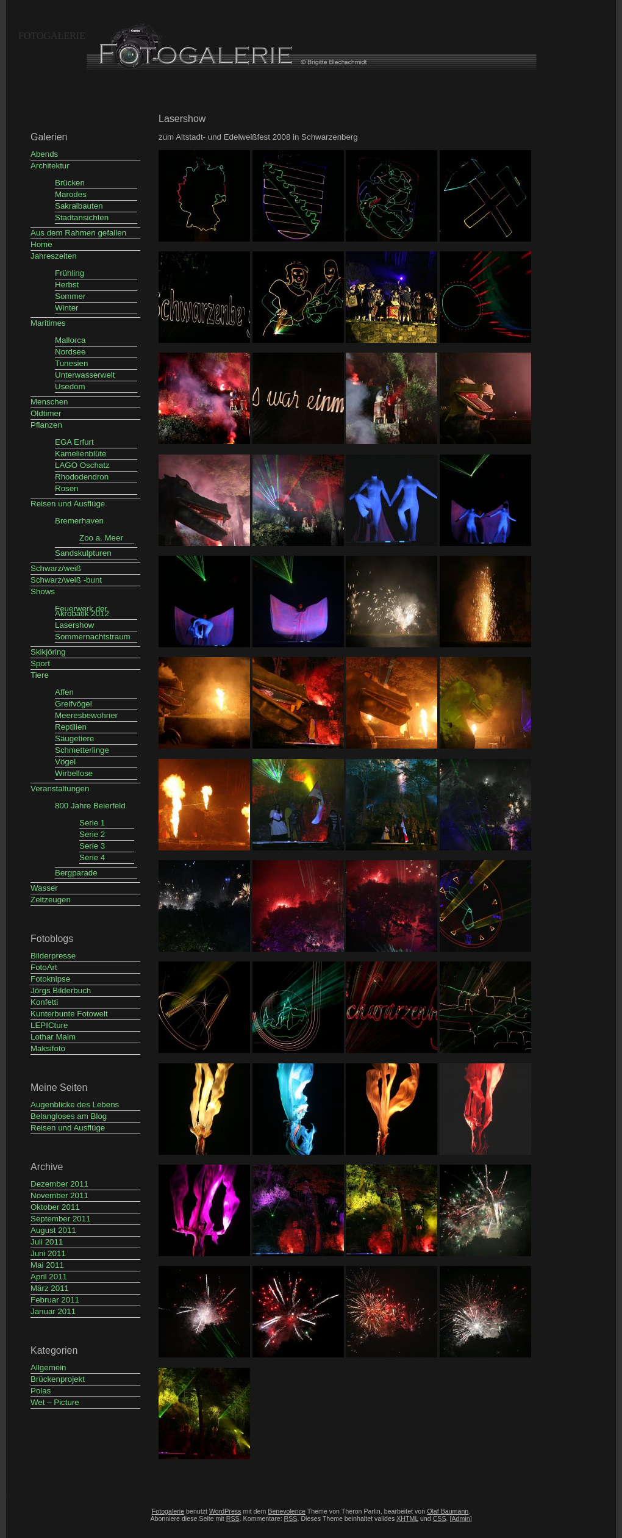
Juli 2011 (46, 1241)
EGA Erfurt (74, 442)
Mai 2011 (47, 1265)
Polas (40, 1390)
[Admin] (460, 1518)
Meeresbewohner (86, 715)
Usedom (70, 386)
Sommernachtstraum (92, 636)
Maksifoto (47, 1048)
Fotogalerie (51, 36)
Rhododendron (82, 476)
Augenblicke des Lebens (74, 1104)
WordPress (225, 1511)
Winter (67, 307)
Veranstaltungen (59, 788)
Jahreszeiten (53, 256)
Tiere (39, 675)
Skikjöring (48, 651)
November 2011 (59, 1195)
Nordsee (70, 351)
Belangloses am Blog (68, 1116)
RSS (291, 1518)
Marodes (71, 194)
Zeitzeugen (50, 899)
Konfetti (44, 1002)
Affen (64, 692)
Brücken (70, 182)
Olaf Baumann (447, 1511)
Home (41, 244)
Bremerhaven (79, 520)
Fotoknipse (50, 978)
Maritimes (48, 323)
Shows (42, 591)
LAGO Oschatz (82, 465)
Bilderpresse (53, 955)
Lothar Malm (53, 1036)
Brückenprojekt (57, 1379)
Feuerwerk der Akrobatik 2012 (82, 611)
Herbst (67, 284)
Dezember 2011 (59, 1183)
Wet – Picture (54, 1402)
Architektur (50, 165)
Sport (40, 663)
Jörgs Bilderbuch (60, 990)
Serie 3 (92, 845)
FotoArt (43, 967)
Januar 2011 (53, 1311)
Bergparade (76, 872)
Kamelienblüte (80, 453)
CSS (439, 1518)
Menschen (49, 401)
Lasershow (74, 625)
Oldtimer (45, 413)
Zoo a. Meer (101, 537)
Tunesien (71, 363)
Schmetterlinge (82, 750)
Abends (44, 154)
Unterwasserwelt (85, 374)
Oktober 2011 (55, 1207)
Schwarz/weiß (55, 568)
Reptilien (71, 726)
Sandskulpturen (83, 553)
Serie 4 (92, 857)
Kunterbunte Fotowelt (69, 1013)
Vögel (65, 761)
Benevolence (287, 1511)
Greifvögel (73, 703)
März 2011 (49, 1288)
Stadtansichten (82, 217)
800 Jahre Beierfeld (90, 805)
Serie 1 (92, 822)
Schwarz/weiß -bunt (66, 579)
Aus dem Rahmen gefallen (78, 232)
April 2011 (48, 1276)
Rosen (67, 488)
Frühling (69, 273)
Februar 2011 (54, 1299)
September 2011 (60, 1218)
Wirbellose (74, 773)
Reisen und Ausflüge (67, 503)
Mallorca (70, 340)
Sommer (70, 296)
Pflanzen (46, 424)
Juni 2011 (48, 1253)
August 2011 (53, 1230)
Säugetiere (74, 738)
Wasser (44, 888)
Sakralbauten (79, 205)
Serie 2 (92, 834)
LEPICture (49, 1025)
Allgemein (48, 1367)
